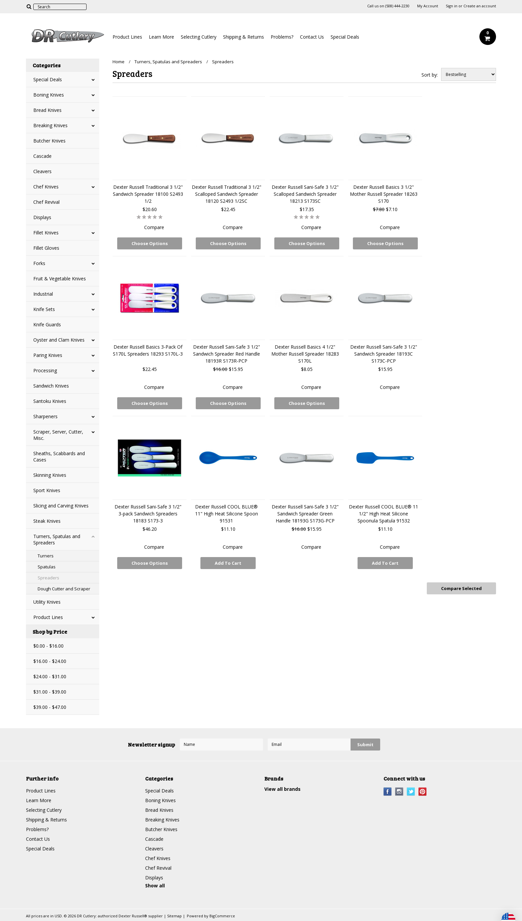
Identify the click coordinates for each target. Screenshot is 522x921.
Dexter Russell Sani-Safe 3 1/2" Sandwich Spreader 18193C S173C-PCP (383, 354)
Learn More (161, 37)
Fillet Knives (46, 232)
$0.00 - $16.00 (48, 646)
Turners (46, 556)
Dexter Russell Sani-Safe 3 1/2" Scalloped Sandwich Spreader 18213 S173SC (305, 194)
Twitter (411, 791)
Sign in (451, 6)
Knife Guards (47, 324)
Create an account (479, 6)
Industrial (43, 294)
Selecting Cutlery (198, 37)
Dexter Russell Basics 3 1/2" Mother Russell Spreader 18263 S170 (383, 194)
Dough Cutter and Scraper (64, 589)
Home (119, 62)
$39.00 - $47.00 (49, 707)
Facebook (388, 791)
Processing (45, 370)
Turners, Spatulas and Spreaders (56, 539)
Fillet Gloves (46, 248)
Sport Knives (46, 490)
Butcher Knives (49, 141)
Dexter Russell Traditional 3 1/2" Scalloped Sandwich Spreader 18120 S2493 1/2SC (226, 194)
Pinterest (422, 791)
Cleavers (42, 171)
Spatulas (47, 567)
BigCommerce (222, 915)
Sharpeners (45, 416)
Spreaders (48, 578)
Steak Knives (47, 521)
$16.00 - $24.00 (49, 661)
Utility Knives (47, 602)
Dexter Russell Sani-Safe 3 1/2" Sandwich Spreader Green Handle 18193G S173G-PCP (305, 513)
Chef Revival (46, 202)
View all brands (282, 789)
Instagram (399, 791)
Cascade (42, 156)
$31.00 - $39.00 (49, 692)
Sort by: (429, 75)
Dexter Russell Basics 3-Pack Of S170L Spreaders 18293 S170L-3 (148, 350)
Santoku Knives (49, 401)
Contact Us (312, 37)
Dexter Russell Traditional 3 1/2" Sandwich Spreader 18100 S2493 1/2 (148, 194)
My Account (427, 6)
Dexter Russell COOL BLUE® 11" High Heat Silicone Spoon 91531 (226, 513)
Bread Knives (47, 110)
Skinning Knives (49, 475)
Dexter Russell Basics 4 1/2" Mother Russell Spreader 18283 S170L (305, 354)
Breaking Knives (50, 125)
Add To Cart (228, 563)
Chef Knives (46, 186)
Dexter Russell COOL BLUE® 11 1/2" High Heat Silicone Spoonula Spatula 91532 (383, 513)
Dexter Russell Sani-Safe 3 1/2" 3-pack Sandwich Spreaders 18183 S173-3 (148, 513)
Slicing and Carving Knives (61, 505)
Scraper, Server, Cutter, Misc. (58, 435)
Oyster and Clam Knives (59, 340)
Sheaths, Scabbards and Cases (59, 456)
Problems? (282, 37)
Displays (42, 217)
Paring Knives (47, 355)
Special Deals (345, 37)
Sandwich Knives (51, 386)
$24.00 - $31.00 (49, 676)
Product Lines (127, 37)
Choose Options (149, 243)
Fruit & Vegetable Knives (59, 278)
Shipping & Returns (243, 37)
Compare (154, 227)
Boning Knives (48, 95)
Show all (155, 885)
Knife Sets (44, 309)
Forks (39, 263)
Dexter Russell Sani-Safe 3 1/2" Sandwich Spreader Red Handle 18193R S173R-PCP (226, 354)
